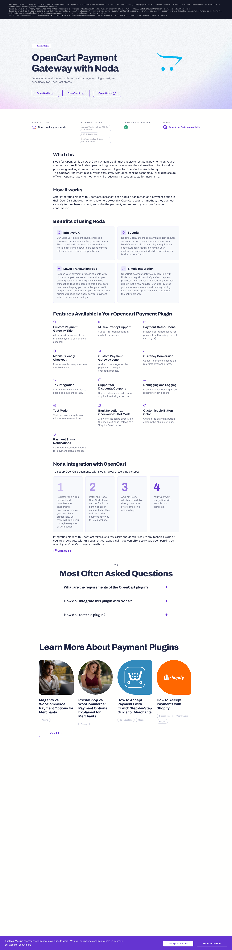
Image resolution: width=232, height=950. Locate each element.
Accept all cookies (178, 943)
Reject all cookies (212, 943)
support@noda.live (58, 15)
